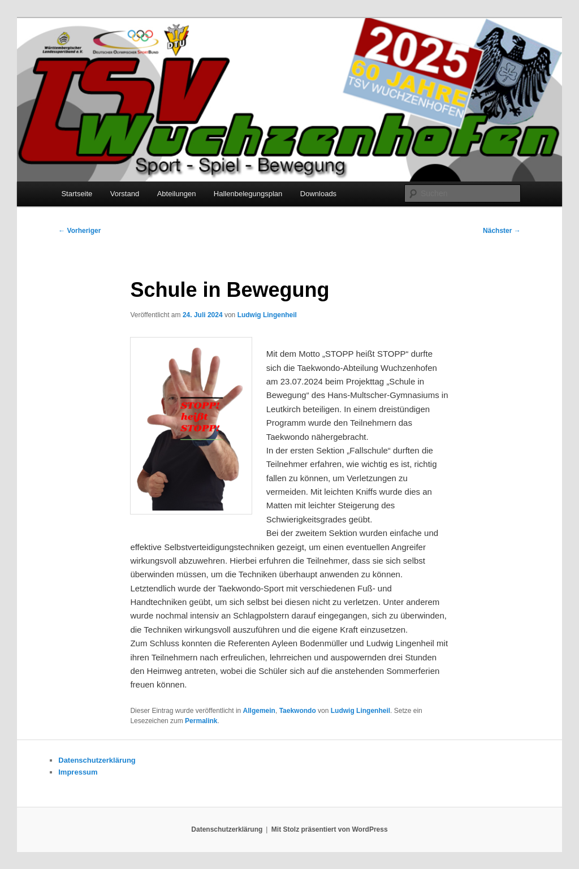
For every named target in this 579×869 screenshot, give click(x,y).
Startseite (76, 193)
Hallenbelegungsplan (248, 193)
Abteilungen (176, 193)
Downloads (318, 193)
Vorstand (124, 193)
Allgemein (259, 711)
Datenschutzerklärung (97, 760)
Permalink (201, 721)
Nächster (502, 231)
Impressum (77, 772)
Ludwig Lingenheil (267, 315)
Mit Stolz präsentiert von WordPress (329, 829)
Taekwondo (297, 711)
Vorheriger (79, 231)
